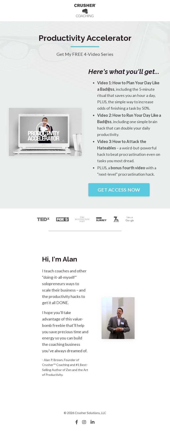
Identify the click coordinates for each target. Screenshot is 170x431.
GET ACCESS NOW (119, 190)
